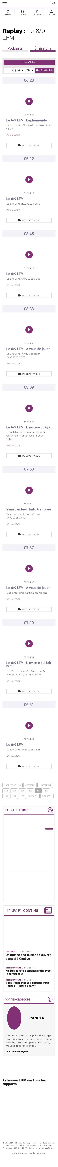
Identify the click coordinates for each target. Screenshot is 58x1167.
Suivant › (33, 796)
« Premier (30, 785)
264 (22, 791)
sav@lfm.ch (50, 1148)
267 (46, 791)
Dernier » (47, 796)
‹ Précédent (45, 785)
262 (6, 791)
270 (22, 796)
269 (14, 796)
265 (30, 791)
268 (6, 796)
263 (14, 791)
